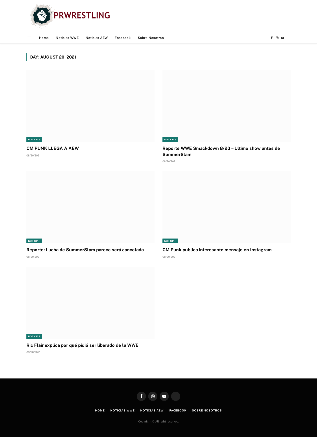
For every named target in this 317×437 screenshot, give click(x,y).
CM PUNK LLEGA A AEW (52, 148)
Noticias (34, 139)
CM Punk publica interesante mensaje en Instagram (217, 249)
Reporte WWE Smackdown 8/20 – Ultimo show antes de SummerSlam (221, 151)
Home (44, 38)
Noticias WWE (67, 38)
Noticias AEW (97, 38)
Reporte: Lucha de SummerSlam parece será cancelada (85, 249)
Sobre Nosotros (151, 38)
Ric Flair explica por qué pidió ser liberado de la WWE (82, 345)
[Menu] (29, 38)
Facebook (123, 38)
